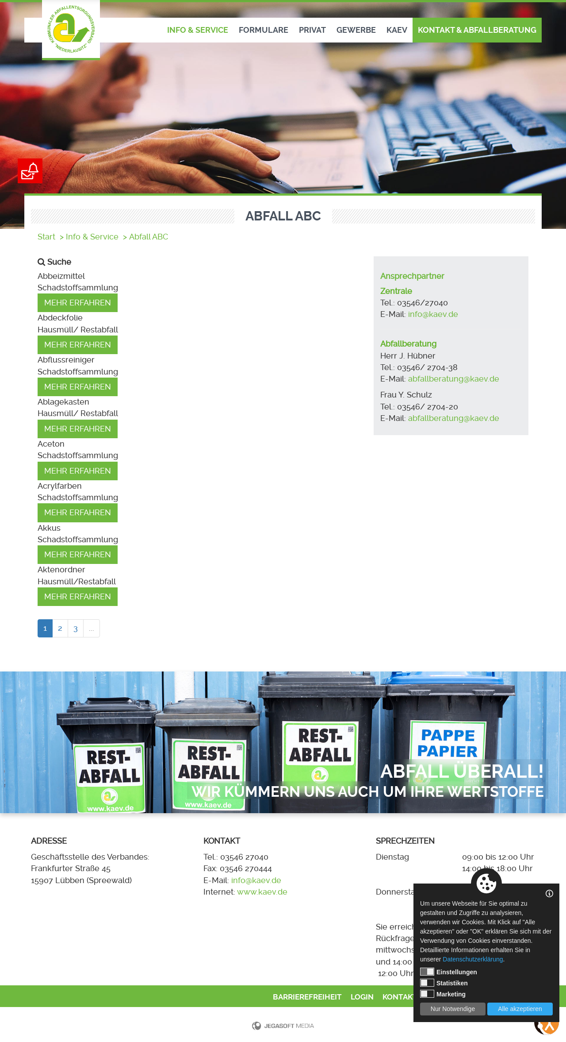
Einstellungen (448, 972)
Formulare (263, 30)
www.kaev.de (262, 892)
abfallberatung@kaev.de (454, 379)
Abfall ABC (148, 237)
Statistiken (444, 983)
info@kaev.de (433, 314)
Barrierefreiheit (307, 997)
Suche (59, 262)
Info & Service (197, 30)
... (91, 628)
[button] (199, 276)
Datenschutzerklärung (473, 959)
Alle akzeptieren (520, 1008)
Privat (312, 30)
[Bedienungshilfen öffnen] (546, 1022)
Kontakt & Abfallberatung (477, 30)
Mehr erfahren (77, 303)
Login (362, 997)
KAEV (396, 30)
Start (46, 237)
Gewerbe (356, 30)
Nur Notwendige (453, 1008)
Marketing (443, 994)
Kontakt (399, 997)
